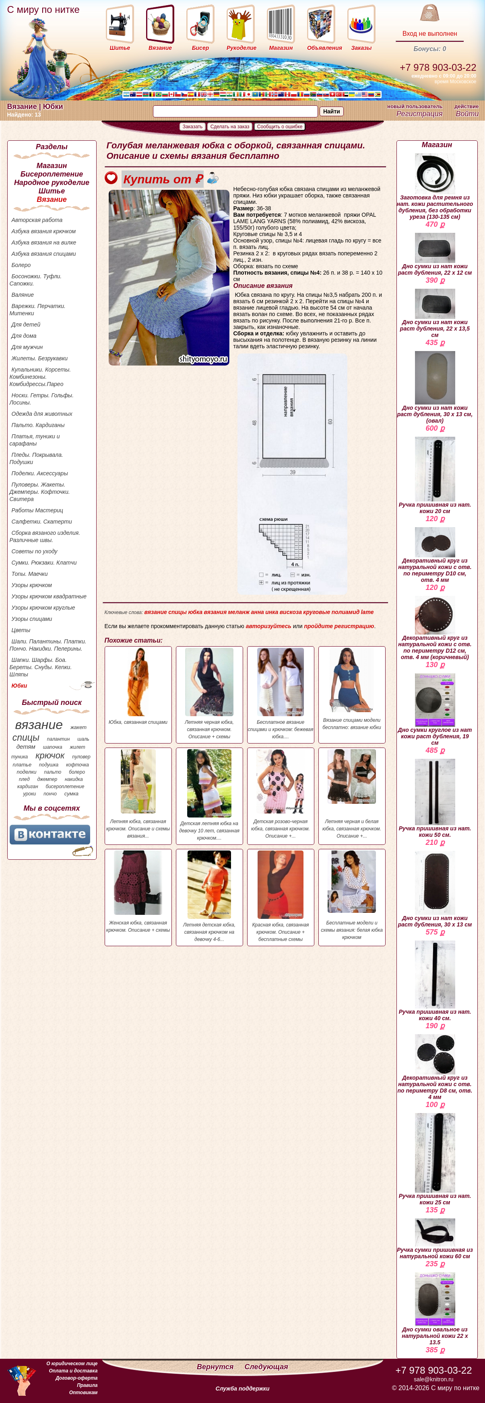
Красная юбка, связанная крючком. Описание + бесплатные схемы (281, 896)
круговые (316, 612)
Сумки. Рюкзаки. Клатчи (44, 562)
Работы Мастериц (37, 510)
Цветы (21, 630)
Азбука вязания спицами (44, 254)
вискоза (291, 612)
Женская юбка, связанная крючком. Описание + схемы (138, 891)
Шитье (52, 191)
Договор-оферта (76, 1378)
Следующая (266, 1367)
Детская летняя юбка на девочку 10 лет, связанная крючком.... (209, 795)
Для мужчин (27, 347)
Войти (467, 114)
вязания (215, 612)
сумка (71, 794)
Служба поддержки (243, 1388)
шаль (83, 739)
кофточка (77, 765)
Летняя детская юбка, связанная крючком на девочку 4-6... (209, 896)
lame (367, 612)
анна (257, 612)
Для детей (26, 324)
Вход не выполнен (429, 33)
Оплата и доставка (73, 1371)
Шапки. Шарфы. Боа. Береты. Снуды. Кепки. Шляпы (41, 667)
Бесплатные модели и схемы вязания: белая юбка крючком (352, 895)
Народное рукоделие (51, 183)
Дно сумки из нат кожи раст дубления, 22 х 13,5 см (435, 313)
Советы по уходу (35, 551)
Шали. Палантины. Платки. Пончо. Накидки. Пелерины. (48, 645)
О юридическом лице (71, 1363)
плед (24, 779)
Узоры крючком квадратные (49, 596)
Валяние (23, 295)
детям (26, 746)
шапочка (52, 747)
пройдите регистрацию (339, 626)
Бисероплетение (52, 174)
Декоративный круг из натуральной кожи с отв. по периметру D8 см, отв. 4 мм (435, 1067)
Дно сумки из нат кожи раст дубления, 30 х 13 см (435, 889)
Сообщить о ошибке (280, 126)
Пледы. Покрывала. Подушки (36, 458)
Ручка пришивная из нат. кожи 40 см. (435, 981)
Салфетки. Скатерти (42, 521)
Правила (87, 1385)
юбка (195, 612)
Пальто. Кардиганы (38, 425)
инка (271, 612)
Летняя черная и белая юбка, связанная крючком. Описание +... (352, 794)
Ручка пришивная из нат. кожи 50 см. (435, 798)
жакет (78, 727)
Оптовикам (83, 1392)
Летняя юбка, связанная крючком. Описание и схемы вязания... (138, 794)
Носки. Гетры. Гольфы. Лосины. (42, 399)
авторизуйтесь (268, 626)
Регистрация (419, 114)
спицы (25, 737)
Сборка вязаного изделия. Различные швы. (45, 536)
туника (19, 757)
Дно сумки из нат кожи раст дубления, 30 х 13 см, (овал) (435, 387)
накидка (74, 779)
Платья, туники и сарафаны (35, 440)
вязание (39, 724)
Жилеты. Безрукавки (40, 358)
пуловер (81, 757)
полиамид (346, 612)
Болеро (21, 265)
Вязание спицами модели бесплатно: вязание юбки (352, 689)
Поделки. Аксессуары (40, 473)
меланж (239, 612)
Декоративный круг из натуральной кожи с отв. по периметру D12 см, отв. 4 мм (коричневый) (434, 628)
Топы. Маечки (30, 574)
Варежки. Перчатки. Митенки (38, 309)
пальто (52, 772)
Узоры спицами (32, 619)
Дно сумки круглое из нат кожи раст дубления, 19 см (435, 709)
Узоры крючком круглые (43, 607)
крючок (49, 755)
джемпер (47, 779)
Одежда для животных (42, 414)
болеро (77, 772)
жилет (77, 747)
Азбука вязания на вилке (44, 242)
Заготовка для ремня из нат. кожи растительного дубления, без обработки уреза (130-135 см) (435, 186)
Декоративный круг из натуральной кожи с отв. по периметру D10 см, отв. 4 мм (434, 555)
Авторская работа (37, 220)
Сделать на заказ (230, 126)
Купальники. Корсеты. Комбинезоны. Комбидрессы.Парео (40, 376)
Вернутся (216, 1367)
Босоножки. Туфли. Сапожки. (36, 280)
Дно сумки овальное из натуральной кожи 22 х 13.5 (435, 1308)
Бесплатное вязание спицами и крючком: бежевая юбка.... (281, 694)
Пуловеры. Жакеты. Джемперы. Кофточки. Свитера (40, 491)
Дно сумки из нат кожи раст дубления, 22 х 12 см (435, 254)
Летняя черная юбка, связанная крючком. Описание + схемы (209, 694)
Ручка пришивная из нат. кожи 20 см (435, 475)
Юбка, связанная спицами (138, 686)
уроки (29, 794)
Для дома (24, 336)
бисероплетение (64, 786)
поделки (26, 772)
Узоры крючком (32, 585)
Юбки (19, 685)
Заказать (193, 126)
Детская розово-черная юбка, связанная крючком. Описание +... (281, 794)
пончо (50, 794)
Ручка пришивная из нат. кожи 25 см (435, 1159)
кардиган (27, 786)
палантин (58, 739)
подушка (48, 765)
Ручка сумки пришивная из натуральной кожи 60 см (435, 1239)
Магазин (52, 166)
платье (22, 765)
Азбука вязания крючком (44, 231)
